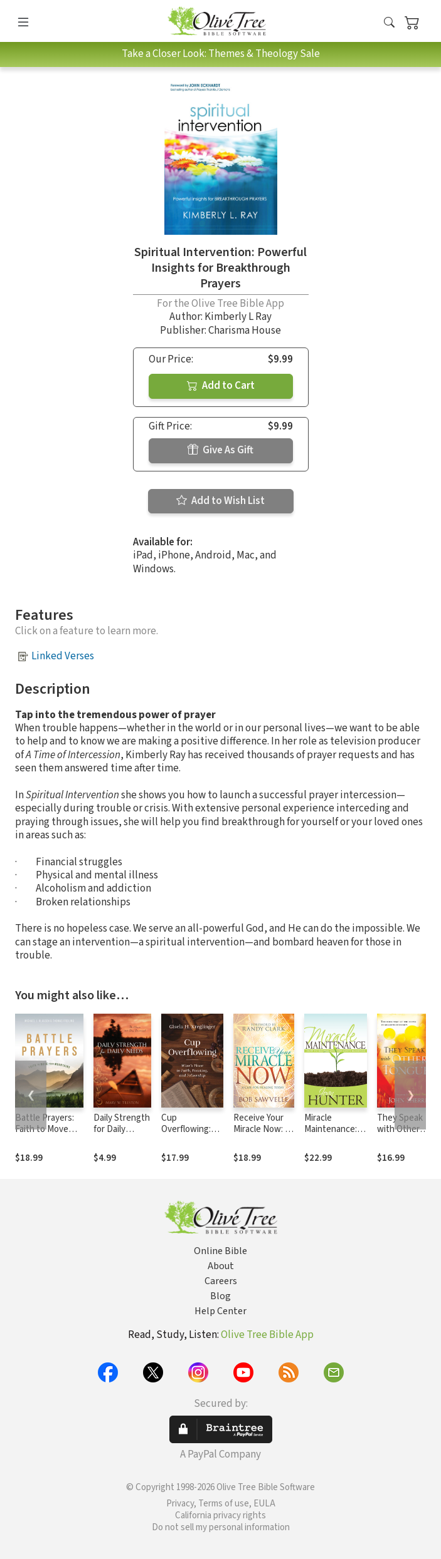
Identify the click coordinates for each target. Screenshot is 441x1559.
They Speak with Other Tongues (400, 1129)
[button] (389, 23)
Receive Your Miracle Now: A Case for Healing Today (261, 1135)
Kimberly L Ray (238, 316)
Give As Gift (220, 450)
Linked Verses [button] (62, 656)
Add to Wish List (220, 500)
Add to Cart (221, 385)
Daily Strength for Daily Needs (121, 1129)
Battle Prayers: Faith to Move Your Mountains (45, 1129)
